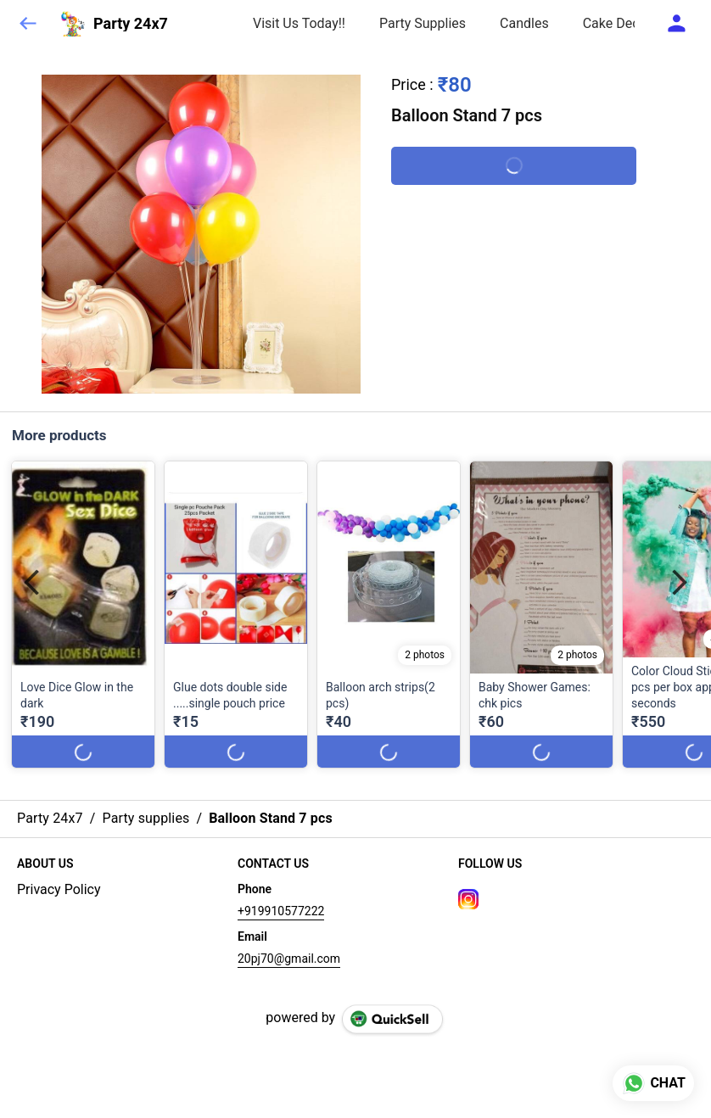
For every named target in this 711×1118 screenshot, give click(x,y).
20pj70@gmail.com (289, 958)
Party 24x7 (130, 23)
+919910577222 (281, 911)
